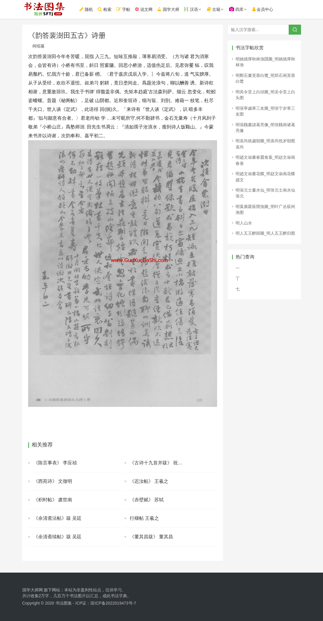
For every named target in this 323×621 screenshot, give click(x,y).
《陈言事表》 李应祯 (55, 462)
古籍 (215, 9)
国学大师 (169, 9)
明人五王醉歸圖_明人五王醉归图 (265, 233)
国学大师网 (32, 590)
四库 (238, 9)
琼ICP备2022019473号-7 (113, 603)
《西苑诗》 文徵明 (52, 481)
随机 (87, 9)
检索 (106, 9)
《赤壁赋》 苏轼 (147, 499)
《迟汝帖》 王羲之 (149, 481)
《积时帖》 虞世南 (52, 499)
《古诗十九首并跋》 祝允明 (158, 462)
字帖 (125, 9)
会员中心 (264, 9)
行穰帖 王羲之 (144, 518)
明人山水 (244, 223)
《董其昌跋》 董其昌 (151, 536)
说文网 (145, 9)
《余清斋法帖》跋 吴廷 (57, 518)
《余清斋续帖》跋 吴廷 (57, 536)
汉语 (192, 9)
